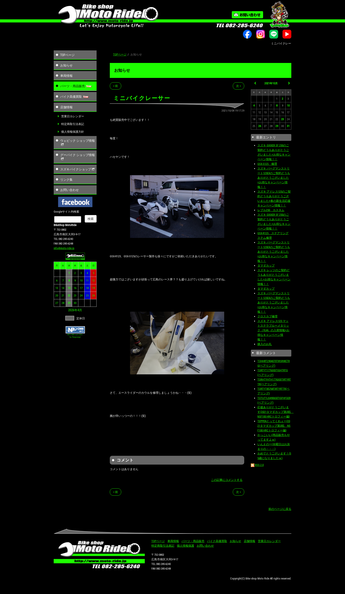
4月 (79, 310)
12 (93, 280)
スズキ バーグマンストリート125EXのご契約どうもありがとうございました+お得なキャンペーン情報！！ (273, 178)
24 (81, 295)
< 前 (115, 86)
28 (63, 303)
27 (56, 303)
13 (56, 288)
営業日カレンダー (72, 116)
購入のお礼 (264, 344)
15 (69, 288)
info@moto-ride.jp (64, 248)
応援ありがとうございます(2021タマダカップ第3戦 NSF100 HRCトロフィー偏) (275, 412)
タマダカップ (266, 265)
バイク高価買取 (71, 96)
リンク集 (66, 179)
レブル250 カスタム (270, 210)
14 (63, 288)
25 (87, 295)
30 (75, 303)
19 (93, 288)
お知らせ (66, 65)
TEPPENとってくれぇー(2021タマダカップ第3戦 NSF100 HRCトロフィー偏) (273, 425)
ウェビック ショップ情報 (77, 142)
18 (87, 288)
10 (81, 280)
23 (75, 295)
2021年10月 (271, 83)
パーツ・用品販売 (72, 86)
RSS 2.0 (257, 465)
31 (288, 126)
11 (87, 280)
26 (93, 295)
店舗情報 (66, 107)
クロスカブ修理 (267, 316)
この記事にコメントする (226, 480)
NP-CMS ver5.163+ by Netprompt (75, 335)
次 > (238, 86)
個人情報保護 (185, 545)
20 (56, 295)
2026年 (72, 310)
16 (75, 288)
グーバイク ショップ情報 (77, 157)
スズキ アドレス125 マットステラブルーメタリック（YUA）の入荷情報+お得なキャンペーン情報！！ (273, 330)
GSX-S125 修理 (267, 164)
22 (69, 295)
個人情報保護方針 (72, 131)
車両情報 (66, 75)
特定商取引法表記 (72, 124)
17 (81, 288)
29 (69, 303)
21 (63, 295)
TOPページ (67, 55)
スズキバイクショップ (77, 169)
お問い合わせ (69, 190)
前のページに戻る (279, 509)
